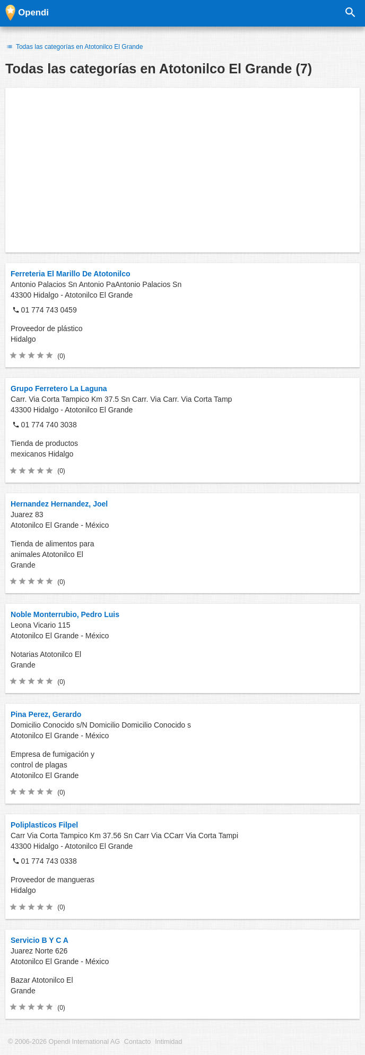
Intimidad (168, 1041)
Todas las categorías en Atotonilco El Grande (74, 46)
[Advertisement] (182, 170)
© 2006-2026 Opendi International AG (64, 1041)
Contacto (137, 1041)
